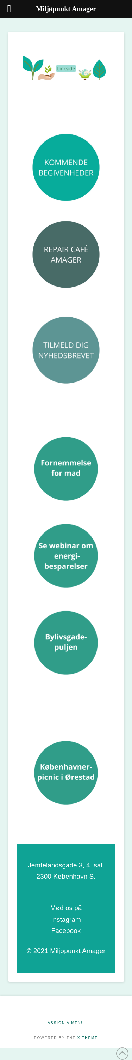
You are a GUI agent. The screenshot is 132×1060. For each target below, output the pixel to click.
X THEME (87, 1038)
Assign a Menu (66, 1023)
